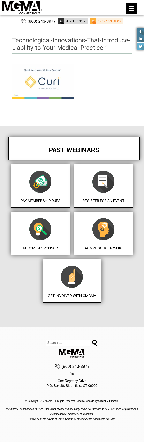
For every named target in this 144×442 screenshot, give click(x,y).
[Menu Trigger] (131, 8)
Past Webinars (74, 150)
